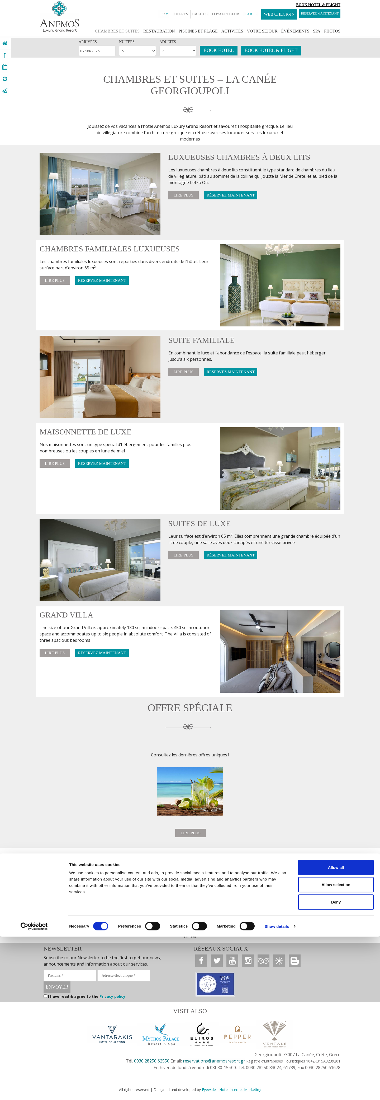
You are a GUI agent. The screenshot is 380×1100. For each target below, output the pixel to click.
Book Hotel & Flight (318, 5)
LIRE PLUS (185, 195)
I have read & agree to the (86, 998)
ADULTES (167, 42)
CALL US (185, 14)
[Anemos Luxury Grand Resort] (5, 43)
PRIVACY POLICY (231, 932)
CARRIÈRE (185, 932)
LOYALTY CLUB (211, 14)
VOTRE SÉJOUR (262, 31)
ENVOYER (57, 988)
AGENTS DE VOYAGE (126, 932)
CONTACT (160, 932)
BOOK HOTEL (218, 50)
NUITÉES (126, 42)
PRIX (205, 932)
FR (150, 14)
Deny (336, 1065)
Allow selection (335, 1048)
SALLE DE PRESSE (83, 932)
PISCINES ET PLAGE (198, 31)
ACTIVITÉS (232, 31)
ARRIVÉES (88, 42)
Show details (277, 1089)
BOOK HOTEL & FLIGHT (271, 50)
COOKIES (261, 932)
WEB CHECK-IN (265, 14)
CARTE (236, 14)
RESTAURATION (159, 31)
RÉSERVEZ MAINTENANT (313, 14)
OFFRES (167, 14)
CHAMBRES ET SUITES (117, 31)
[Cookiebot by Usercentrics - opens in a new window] (34, 1090)
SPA (316, 31)
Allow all (336, 1030)
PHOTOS (332, 31)
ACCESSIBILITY (290, 932)
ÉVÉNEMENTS (295, 31)
